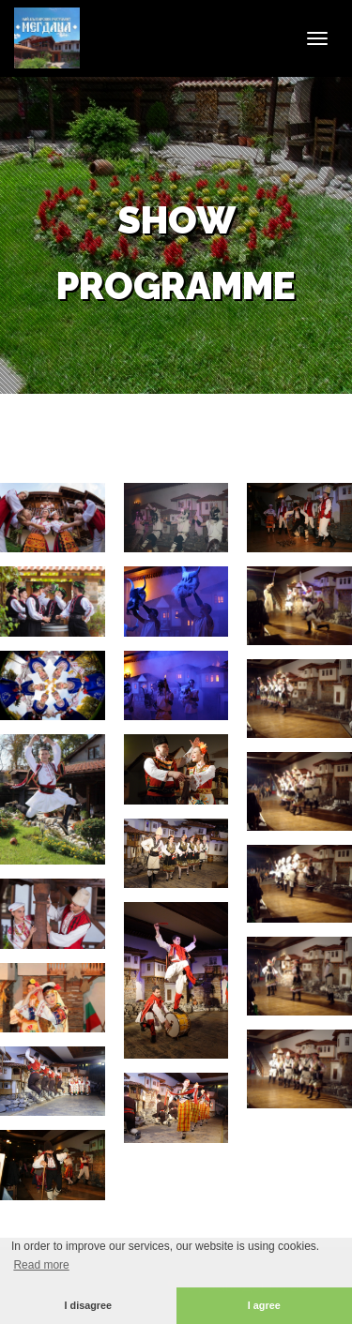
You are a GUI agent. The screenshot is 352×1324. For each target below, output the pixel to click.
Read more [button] (41, 1264)
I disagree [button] (88, 1305)
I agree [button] (264, 1305)
